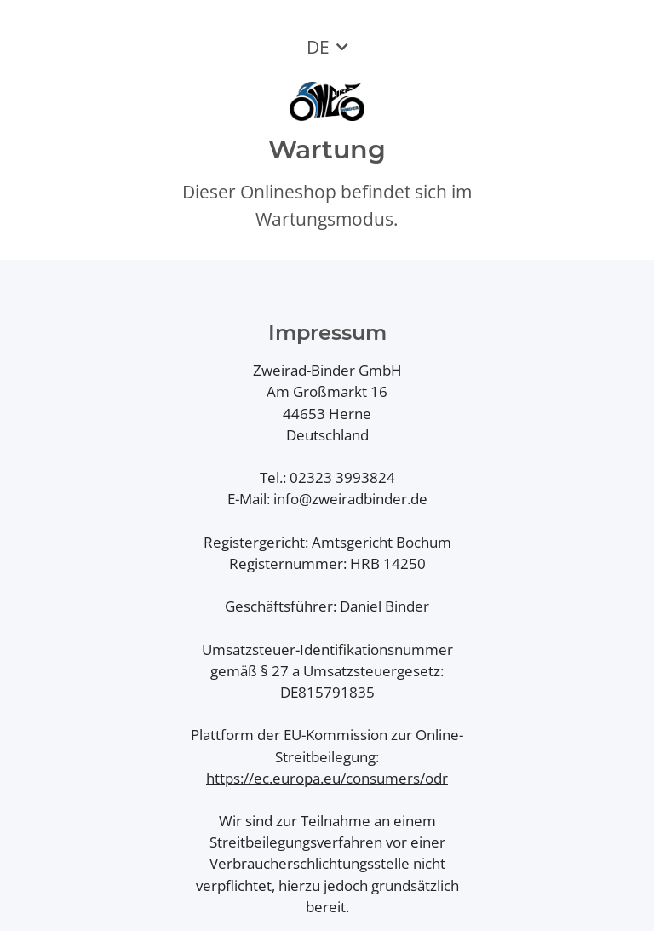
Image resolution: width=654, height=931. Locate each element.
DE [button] (318, 47)
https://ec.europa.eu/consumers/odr (327, 778)
